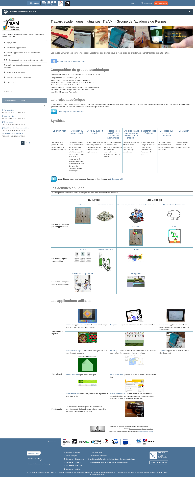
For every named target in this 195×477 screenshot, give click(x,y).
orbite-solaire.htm (116, 375)
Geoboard (69, 325)
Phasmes (174, 226)
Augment (162, 351)
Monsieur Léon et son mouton (174, 205)
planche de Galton (72, 375)
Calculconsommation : (118, 394)
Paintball (136, 249)
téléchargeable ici (116, 179)
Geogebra (113, 325)
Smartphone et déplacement (82, 274)
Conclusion (184, 131)
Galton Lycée (82, 205)
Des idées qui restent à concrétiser (166, 133)
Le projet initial (59, 131)
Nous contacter (33, 453)
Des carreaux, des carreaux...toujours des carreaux (135, 205)
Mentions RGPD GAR (159, 462)
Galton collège (136, 226)
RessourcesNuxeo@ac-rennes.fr (145, 431)
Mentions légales (34, 458)
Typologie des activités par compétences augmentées (113, 134)
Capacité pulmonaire (105, 249)
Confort (134, 3)
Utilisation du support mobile (77, 132)
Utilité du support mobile (95, 132)
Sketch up (113, 351)
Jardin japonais (135, 274)
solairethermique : (72, 394)
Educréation (163, 325)
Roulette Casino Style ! (74, 351)
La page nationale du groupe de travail (71, 61)
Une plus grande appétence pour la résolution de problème (131, 134)
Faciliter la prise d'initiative (148, 132)
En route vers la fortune (105, 205)
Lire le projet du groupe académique (71, 112)
